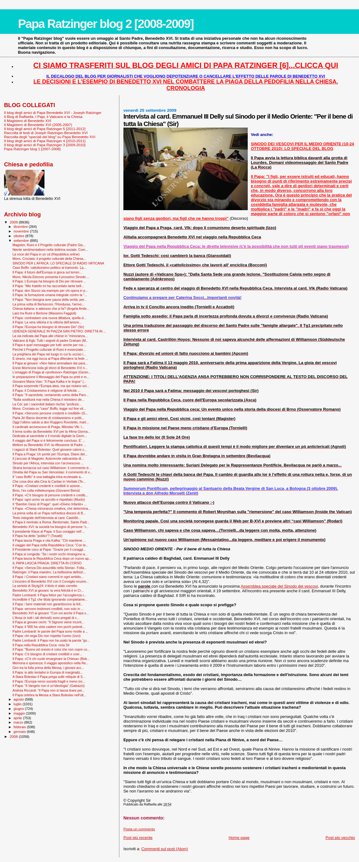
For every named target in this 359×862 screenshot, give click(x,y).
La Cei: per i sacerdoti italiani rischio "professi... (46, 404)
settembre (22, 240)
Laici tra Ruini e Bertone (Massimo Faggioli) (44, 313)
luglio (18, 704)
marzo (19, 722)
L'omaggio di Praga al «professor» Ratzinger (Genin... (51, 372)
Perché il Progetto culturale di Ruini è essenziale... (49, 349)
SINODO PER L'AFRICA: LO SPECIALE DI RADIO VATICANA (58, 263)
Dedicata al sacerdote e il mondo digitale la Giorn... (49, 436)
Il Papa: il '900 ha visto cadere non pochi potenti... (48, 627)
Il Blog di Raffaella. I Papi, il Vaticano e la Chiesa (43, 117)
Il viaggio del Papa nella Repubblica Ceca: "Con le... (50, 545)
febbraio (20, 727)
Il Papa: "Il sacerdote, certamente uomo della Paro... (50, 395)
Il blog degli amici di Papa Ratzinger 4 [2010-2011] (44, 141)
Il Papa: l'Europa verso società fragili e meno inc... (48, 681)
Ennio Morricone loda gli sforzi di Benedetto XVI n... (50, 368)
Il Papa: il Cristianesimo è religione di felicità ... (46, 390)
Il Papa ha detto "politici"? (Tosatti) (37, 536)
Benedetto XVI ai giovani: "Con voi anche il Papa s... (50, 613)
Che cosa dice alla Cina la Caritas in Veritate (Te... (48, 481)
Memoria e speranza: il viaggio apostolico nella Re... (50, 663)
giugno (19, 709)
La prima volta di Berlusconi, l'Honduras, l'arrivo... (48, 304)
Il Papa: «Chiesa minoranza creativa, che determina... (51, 508)
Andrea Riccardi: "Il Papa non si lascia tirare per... (48, 690)
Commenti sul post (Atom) (164, 848)
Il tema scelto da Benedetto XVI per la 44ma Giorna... (51, 431)
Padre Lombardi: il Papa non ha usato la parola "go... (51, 640)
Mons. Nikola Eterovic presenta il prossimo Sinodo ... (51, 277)
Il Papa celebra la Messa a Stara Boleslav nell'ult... (49, 695)
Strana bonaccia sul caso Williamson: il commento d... (51, 468)
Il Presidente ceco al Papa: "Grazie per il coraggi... (49, 549)
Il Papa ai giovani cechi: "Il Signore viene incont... (48, 622)
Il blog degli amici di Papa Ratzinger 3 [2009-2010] (44, 145)
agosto (19, 699)
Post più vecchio (340, 837)
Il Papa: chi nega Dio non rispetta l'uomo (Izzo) (46, 636)
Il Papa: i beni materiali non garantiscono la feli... (47, 604)
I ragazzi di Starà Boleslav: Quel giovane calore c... (49, 449)
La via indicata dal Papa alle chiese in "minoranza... (49, 336)
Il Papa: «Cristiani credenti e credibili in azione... (47, 486)
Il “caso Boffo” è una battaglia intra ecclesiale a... (47, 477)
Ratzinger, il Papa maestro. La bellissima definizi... (49, 572)
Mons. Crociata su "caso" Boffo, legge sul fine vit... (49, 408)
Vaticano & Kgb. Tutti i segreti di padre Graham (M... (50, 340)
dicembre (21, 226)
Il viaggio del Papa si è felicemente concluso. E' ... (48, 440)
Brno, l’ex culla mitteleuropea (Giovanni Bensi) (46, 490)
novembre (22, 231)
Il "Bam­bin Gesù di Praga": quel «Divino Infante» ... (49, 504)
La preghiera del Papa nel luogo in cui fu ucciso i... (49, 354)
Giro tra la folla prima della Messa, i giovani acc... (48, 668)
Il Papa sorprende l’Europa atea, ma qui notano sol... (50, 386)
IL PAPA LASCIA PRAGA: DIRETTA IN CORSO (46, 563)
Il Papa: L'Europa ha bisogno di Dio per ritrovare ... (49, 281)
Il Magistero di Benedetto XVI (27, 121)
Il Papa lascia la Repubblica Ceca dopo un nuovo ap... (51, 558)
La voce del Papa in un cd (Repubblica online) (46, 254)
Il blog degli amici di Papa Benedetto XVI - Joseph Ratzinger (52, 113)
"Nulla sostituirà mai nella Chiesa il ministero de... (48, 399)
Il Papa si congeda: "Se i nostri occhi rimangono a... (50, 554)
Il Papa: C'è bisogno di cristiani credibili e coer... (47, 654)
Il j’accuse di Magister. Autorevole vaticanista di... (48, 458)
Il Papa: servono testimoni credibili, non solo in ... (48, 609)
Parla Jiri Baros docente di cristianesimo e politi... (48, 418)
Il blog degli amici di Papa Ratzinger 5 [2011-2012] (44, 129)
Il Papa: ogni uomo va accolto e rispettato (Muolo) (48, 499)
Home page (238, 837)
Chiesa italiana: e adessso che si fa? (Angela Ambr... (50, 308)
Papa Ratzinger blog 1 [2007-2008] (32, 149)
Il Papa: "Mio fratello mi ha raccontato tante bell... (48, 286)
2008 (14, 736)
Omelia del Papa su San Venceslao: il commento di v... (52, 472)
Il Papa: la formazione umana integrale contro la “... (49, 295)
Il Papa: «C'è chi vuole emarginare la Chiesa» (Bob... (51, 659)
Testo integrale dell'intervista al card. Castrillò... (46, 518)
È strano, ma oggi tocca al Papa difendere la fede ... (50, 358)
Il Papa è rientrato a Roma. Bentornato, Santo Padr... (51, 522)
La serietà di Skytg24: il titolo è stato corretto (44, 586)
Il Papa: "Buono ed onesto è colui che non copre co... (51, 649)
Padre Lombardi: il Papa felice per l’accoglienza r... (49, 595)
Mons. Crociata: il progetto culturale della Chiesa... (49, 258)
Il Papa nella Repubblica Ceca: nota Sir (41, 645)
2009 (14, 222)
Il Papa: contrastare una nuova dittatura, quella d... (49, 318)
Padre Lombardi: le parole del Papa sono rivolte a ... (50, 631)
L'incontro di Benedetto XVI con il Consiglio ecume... (50, 581)
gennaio (20, 731)
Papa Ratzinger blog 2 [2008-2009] (106, 23)
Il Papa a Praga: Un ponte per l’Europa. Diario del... (49, 454)
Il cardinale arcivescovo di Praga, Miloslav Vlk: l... (48, 427)
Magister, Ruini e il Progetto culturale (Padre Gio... (48, 245)
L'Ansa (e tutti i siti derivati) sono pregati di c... (45, 618)
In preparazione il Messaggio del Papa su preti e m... (50, 377)
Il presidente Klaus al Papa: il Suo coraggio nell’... (48, 531)
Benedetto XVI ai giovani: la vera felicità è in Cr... (48, 590)
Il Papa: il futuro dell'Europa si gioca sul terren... (47, 272)
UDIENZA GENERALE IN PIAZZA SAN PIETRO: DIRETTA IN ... (59, 331)
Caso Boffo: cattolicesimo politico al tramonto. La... (49, 267)
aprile (18, 718)
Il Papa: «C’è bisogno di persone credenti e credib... (50, 495)
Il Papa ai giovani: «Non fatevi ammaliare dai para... (50, 363)
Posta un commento (139, 829)
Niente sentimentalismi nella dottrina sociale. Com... (50, 249)
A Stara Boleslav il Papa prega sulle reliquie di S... (48, 677)
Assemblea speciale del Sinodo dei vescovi (279, 586)
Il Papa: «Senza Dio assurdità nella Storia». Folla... (49, 568)
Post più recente (138, 837)
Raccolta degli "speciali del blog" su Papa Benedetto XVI (49, 137)
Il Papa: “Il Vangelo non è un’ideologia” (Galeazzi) (48, 686)
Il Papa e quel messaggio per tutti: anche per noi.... (49, 345)
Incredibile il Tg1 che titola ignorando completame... (49, 599)
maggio (20, 713)
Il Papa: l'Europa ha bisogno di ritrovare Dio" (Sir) (48, 327)
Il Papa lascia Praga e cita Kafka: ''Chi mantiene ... (49, 540)
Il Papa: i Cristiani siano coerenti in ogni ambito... (48, 577)
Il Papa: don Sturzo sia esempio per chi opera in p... (50, 290)
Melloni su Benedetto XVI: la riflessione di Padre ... (49, 445)
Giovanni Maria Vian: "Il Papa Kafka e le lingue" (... (49, 381)
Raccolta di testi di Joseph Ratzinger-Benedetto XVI (46, 133)
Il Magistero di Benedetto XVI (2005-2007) (38, 125)
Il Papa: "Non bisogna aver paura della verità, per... (49, 299)
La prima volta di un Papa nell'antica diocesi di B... (48, 513)
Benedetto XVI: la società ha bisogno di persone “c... (50, 527)
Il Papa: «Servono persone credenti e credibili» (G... (50, 413)
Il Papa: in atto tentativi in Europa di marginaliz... (47, 672)
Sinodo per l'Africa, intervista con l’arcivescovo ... (48, 463)
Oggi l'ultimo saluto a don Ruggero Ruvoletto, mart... (50, 422)
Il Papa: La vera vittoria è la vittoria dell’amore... (47, 322)
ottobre (19, 236)
